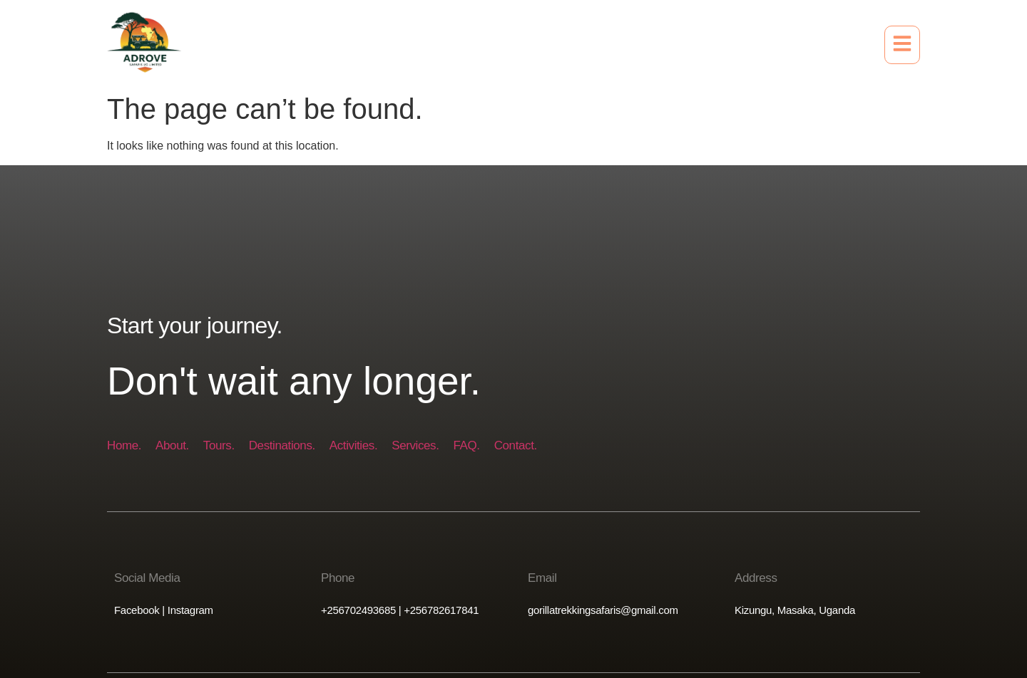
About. (172, 445)
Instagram (189, 610)
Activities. (353, 445)
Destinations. (282, 445)
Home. (124, 445)
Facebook (136, 610)
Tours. (219, 445)
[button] (902, 45)
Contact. (515, 445)
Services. (415, 445)
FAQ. (467, 445)
